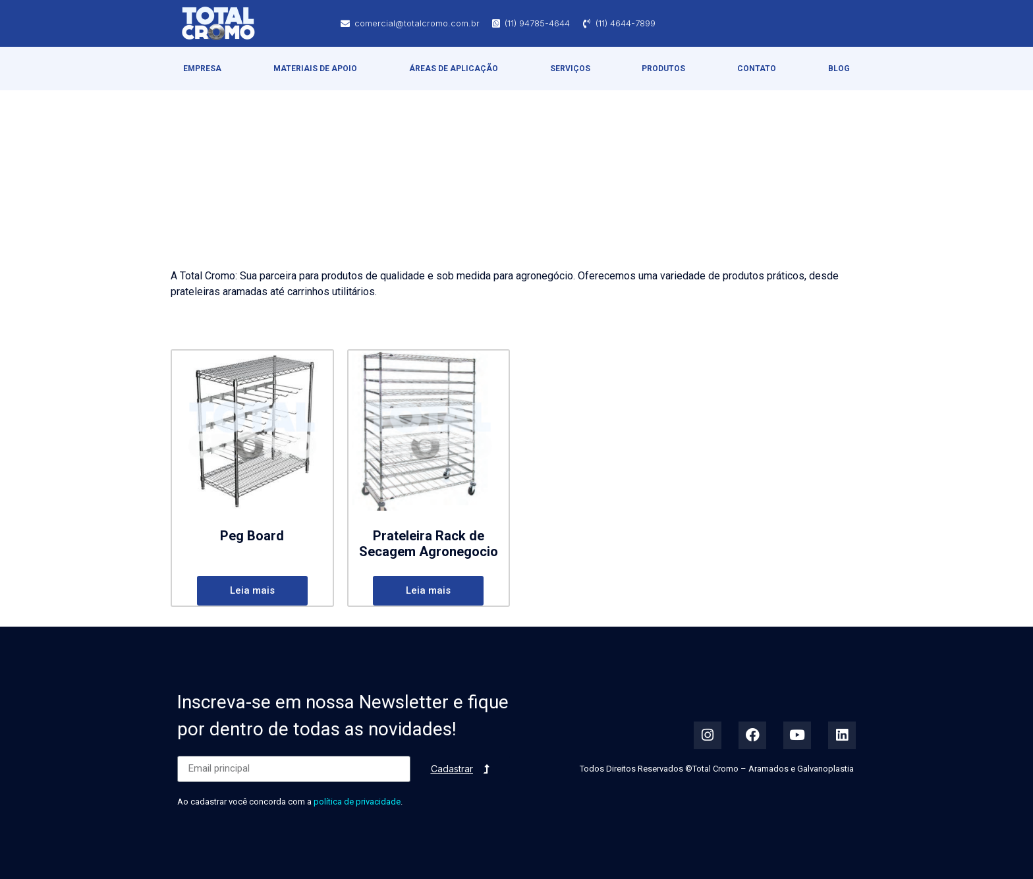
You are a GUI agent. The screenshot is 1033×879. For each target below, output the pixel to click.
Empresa (202, 68)
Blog (839, 68)
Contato (756, 68)
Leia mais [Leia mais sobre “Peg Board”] (252, 590)
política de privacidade (357, 802)
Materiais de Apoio (315, 68)
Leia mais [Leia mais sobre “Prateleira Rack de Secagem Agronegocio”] (428, 590)
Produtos (663, 68)
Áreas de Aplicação (453, 68)
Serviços (570, 68)
